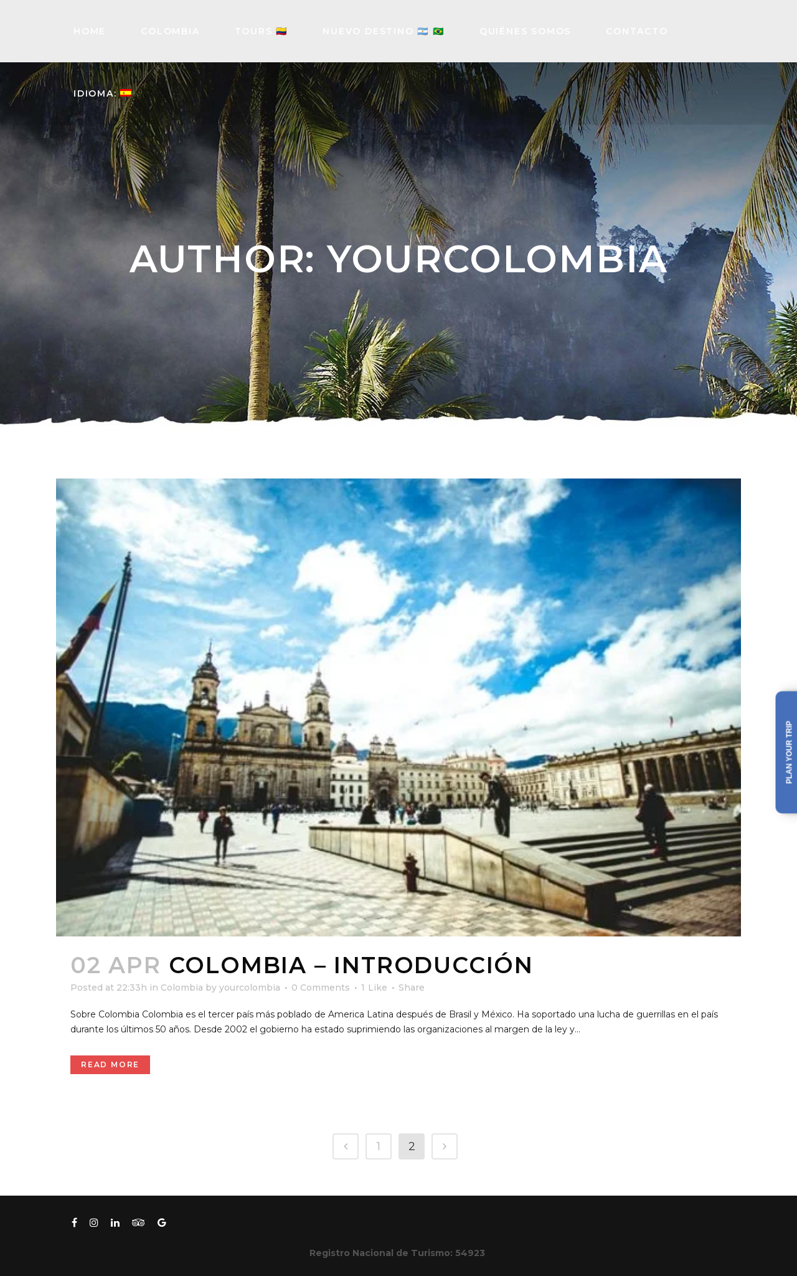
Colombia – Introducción (351, 965)
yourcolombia (249, 987)
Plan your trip (789, 752)
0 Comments (320, 987)
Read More (110, 1064)
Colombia (182, 987)
